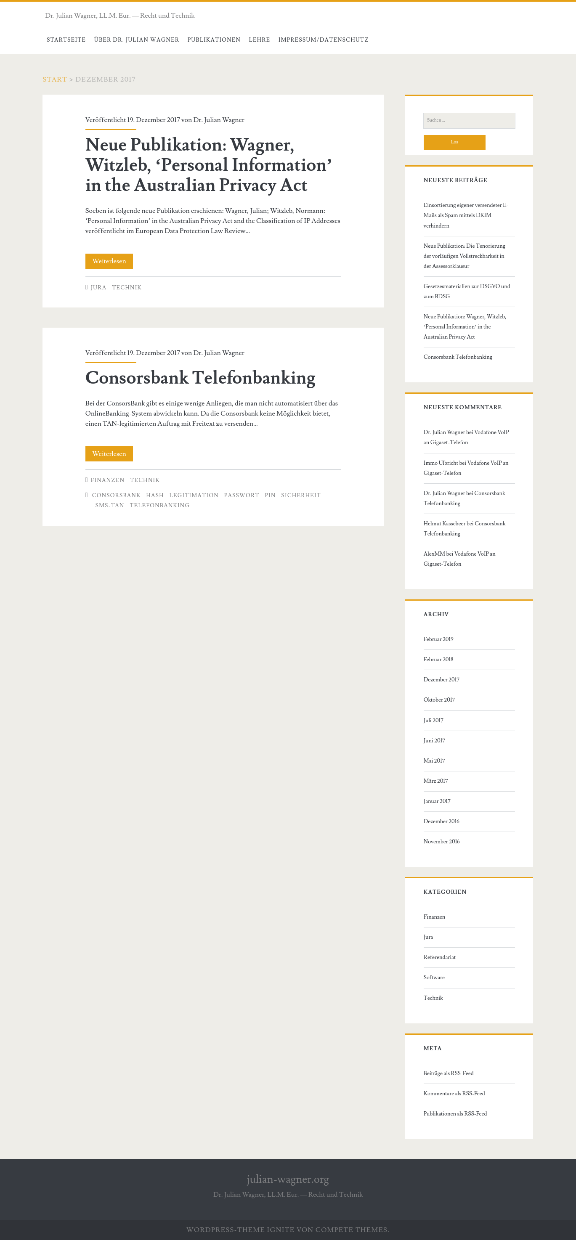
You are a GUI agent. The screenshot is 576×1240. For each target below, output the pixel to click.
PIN (270, 495)
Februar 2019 (439, 639)
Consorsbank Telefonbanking (200, 378)
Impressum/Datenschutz (324, 40)
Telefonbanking (160, 505)
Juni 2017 (434, 740)
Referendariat (440, 957)
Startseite (66, 40)
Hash (155, 495)
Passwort (242, 495)
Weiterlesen (112, 261)
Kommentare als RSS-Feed (454, 1093)
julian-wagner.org (288, 1179)
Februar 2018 (439, 659)
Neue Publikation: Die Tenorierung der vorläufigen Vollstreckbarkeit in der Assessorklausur (464, 256)
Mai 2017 (434, 761)
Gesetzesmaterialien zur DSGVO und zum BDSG (467, 291)
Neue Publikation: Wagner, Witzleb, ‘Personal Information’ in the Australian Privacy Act (208, 165)
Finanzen (108, 480)
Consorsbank (116, 495)
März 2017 (436, 781)
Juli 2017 (433, 720)
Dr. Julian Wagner (218, 120)
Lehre (260, 40)
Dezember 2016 (441, 821)
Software (434, 977)
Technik (127, 287)
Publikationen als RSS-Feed (455, 1113)
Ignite (281, 1230)
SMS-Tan (110, 505)
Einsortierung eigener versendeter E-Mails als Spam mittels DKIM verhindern (466, 215)
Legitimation (194, 495)
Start (54, 79)
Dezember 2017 (441, 679)
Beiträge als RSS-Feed (449, 1073)
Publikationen (214, 40)
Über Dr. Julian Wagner (137, 40)
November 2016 (442, 841)
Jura (99, 287)
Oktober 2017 (439, 700)
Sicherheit (301, 495)
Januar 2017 (437, 801)
